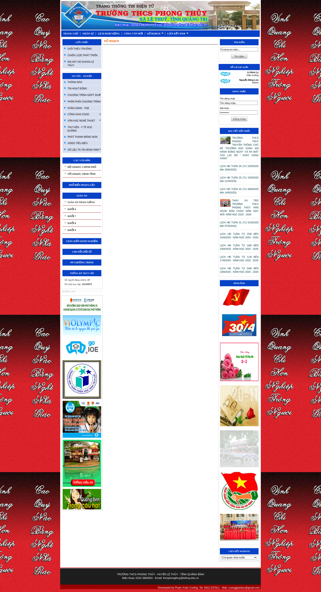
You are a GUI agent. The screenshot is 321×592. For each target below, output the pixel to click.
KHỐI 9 (72, 230)
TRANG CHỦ (70, 33)
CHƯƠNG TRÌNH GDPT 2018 (84, 95)
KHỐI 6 (72, 209)
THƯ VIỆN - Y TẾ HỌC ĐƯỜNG (80, 129)
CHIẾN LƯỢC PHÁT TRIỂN (82, 55)
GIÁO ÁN (82, 195)
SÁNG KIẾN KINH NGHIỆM (82, 241)
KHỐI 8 (72, 223)
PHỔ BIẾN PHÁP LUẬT (82, 185)
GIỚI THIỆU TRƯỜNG (80, 48)
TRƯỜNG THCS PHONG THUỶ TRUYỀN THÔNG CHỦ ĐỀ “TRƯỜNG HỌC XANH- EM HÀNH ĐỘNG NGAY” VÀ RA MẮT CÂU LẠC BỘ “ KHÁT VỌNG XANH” (239, 148)
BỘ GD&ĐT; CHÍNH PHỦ (82, 167)
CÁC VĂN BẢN (81, 160)
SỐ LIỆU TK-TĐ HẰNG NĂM (84, 149)
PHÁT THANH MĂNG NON (82, 136)
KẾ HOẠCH (155, 33)
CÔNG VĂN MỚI (133, 33)
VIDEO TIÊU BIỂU (78, 143)
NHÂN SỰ (88, 33)
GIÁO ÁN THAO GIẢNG (81, 202)
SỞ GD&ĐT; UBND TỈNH (81, 174)
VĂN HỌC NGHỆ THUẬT (84, 120)
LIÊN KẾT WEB (177, 33)
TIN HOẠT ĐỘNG (77, 88)
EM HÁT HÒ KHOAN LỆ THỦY (81, 63)
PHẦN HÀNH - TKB (78, 108)
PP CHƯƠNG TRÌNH (81, 262)
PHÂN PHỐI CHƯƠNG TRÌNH (84, 101)
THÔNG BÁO (75, 82)
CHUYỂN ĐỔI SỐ (82, 251)
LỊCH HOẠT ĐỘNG (109, 33)
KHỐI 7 (72, 216)
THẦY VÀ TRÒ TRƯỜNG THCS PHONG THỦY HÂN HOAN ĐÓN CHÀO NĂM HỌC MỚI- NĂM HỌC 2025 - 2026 (239, 207)
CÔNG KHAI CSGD (84, 114)
